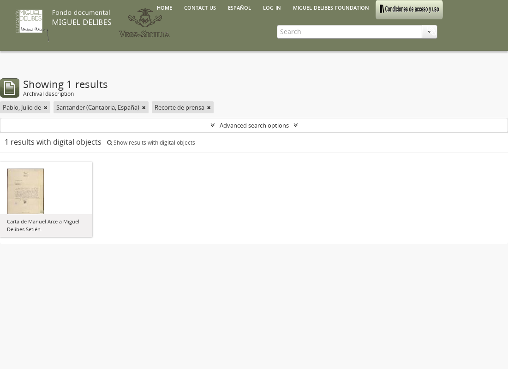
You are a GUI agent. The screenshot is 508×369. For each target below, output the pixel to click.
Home (164, 7)
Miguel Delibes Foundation (331, 7)
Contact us (200, 7)
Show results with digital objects (151, 142)
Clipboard (431, 30)
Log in (272, 7)
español (239, 7)
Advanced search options (254, 125)
